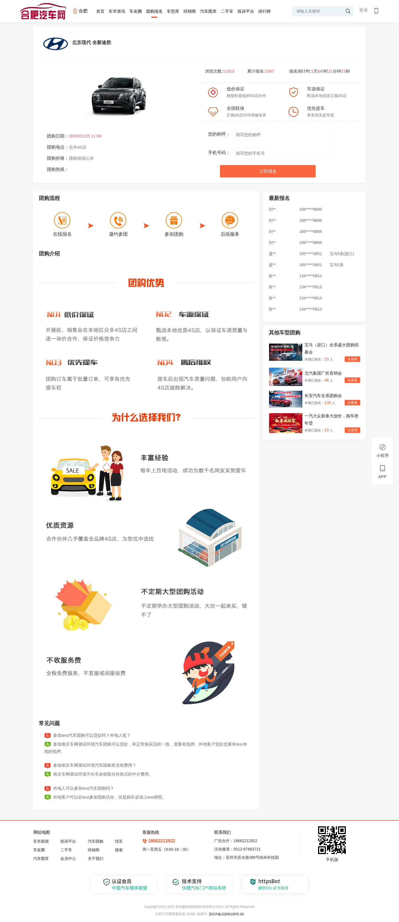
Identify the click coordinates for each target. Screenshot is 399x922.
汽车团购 (95, 841)
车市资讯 (117, 11)
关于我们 (95, 858)
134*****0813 (310, 276)
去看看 (352, 359)
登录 (363, 10)
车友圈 (135, 11)
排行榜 (264, 11)
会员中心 (68, 858)
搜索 (119, 850)
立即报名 (268, 171)
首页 (100, 11)
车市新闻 (41, 841)
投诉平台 (245, 11)
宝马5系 (337, 265)
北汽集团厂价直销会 (323, 373)
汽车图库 (208, 11)
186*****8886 (310, 209)
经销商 (189, 11)
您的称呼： (219, 134)
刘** (272, 209)
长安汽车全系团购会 (323, 395)
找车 (119, 841)
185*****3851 (310, 254)
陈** (272, 276)
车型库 (173, 11)
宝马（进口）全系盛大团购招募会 (332, 348)
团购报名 (154, 11)
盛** (272, 254)
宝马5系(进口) (342, 254)
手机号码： (219, 152)
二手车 (227, 11)
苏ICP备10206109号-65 (226, 914)
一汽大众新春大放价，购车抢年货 (332, 419)
